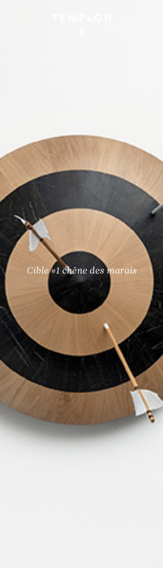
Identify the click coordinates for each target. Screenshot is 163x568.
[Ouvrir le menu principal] (146, 13)
